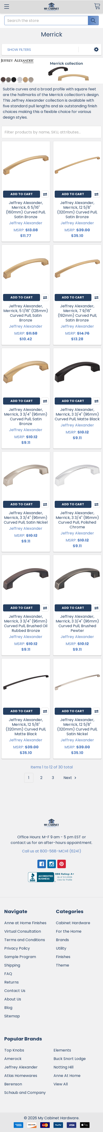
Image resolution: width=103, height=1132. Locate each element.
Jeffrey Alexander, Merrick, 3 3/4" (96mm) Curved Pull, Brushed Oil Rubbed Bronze (25, 623)
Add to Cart (21, 194)
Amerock (13, 1058)
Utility (61, 948)
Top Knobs (14, 1050)
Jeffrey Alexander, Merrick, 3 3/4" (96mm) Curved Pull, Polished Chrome (77, 520)
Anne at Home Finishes (25, 923)
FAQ (8, 973)
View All (61, 1084)
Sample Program (20, 956)
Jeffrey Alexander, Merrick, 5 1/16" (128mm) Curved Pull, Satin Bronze (25, 313)
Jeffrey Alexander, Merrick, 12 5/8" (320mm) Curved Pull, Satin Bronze (77, 210)
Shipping (12, 965)
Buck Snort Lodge (70, 1058)
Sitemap (12, 1016)
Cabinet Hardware (73, 923)
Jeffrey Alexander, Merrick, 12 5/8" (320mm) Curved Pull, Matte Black (26, 727)
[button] (96, 49)
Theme (62, 965)
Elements (62, 1050)
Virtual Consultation (22, 931)
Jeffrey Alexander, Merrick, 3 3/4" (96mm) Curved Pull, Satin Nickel (26, 517)
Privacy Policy (17, 948)
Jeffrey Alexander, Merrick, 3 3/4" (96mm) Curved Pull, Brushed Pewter (77, 623)
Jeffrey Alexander (21, 1067)
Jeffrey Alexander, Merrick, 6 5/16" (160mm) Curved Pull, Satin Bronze (25, 210)
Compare (45, 194)
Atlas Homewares (20, 1075)
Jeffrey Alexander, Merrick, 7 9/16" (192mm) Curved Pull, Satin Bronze (77, 313)
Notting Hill (63, 1067)
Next (70, 777)
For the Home (68, 931)
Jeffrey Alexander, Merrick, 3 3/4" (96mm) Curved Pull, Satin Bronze (25, 416)
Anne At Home (67, 1075)
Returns (11, 982)
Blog (8, 1007)
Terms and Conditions (24, 940)
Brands (62, 940)
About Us (12, 999)
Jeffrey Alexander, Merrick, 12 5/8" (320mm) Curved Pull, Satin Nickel (77, 727)
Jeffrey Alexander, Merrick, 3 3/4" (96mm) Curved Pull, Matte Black (77, 414)
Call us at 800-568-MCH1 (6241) (51, 851)
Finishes (63, 956)
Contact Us (14, 990)
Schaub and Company (25, 1092)
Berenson (13, 1084)
